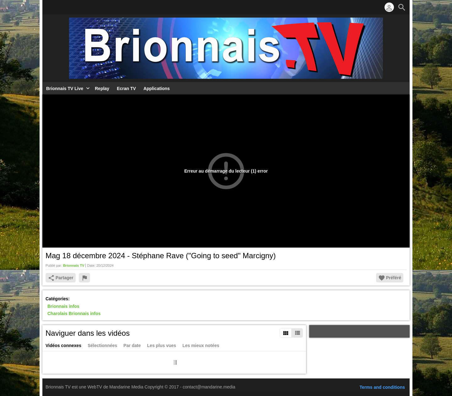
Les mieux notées (200, 345)
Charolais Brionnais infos (74, 313)
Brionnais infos (63, 306)
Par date (132, 345)
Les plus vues (161, 345)
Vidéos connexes (63, 345)
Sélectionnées (102, 345)
